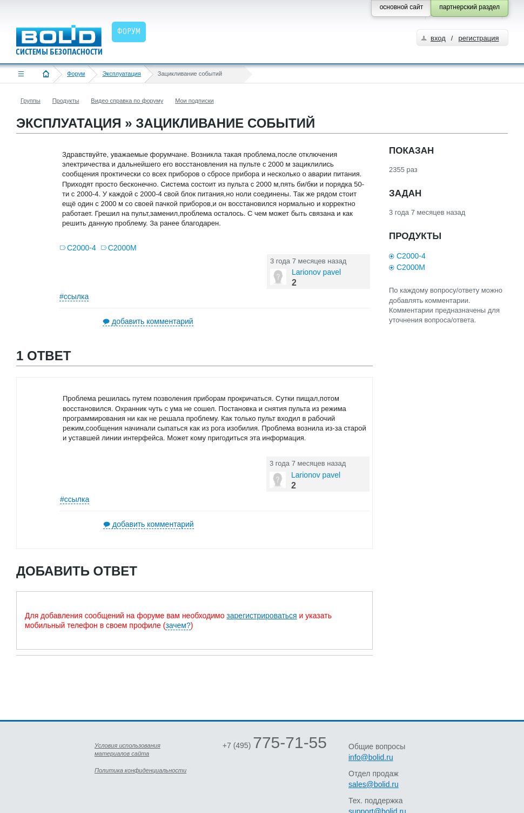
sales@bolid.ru (373, 784)
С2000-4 (81, 247)
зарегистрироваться (261, 615)
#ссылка (74, 296)
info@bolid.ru (370, 757)
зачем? (177, 625)
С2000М (122, 247)
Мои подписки (194, 100)
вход (438, 38)
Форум (76, 73)
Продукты (65, 100)
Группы (31, 100)
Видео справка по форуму (127, 100)
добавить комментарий (152, 321)
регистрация (478, 38)
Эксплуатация (121, 73)
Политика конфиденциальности (140, 770)
